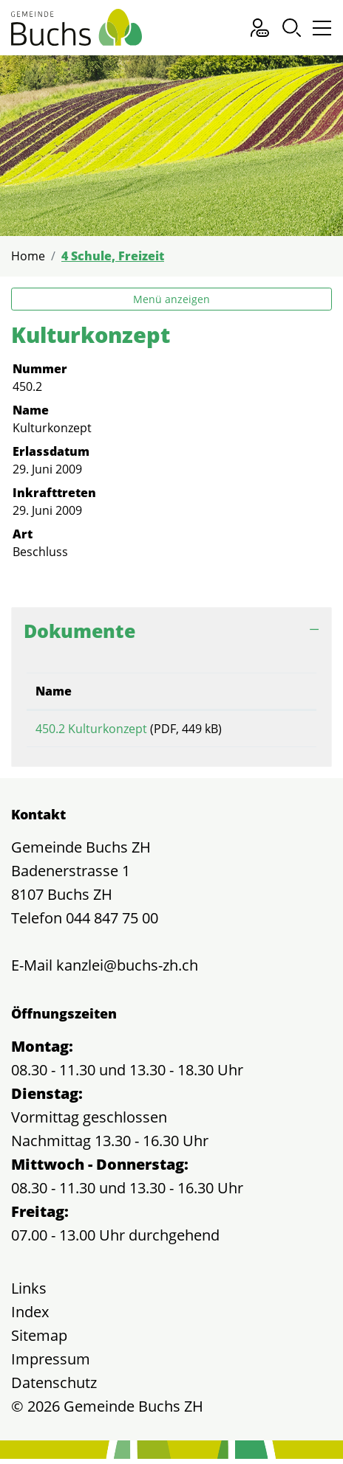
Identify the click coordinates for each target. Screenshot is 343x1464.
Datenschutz (54, 1388)
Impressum (50, 1364)
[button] (292, 27)
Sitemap (39, 1340)
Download (276, 731)
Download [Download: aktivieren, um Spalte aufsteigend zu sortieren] (274, 691)
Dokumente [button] (79, 630)
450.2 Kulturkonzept (91, 729)
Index (30, 1317)
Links (29, 1293)
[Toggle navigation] (320, 31)
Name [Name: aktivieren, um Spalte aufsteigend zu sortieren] (53, 691)
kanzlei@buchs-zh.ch (127, 970)
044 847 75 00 (112, 923)
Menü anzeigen (171, 299)
